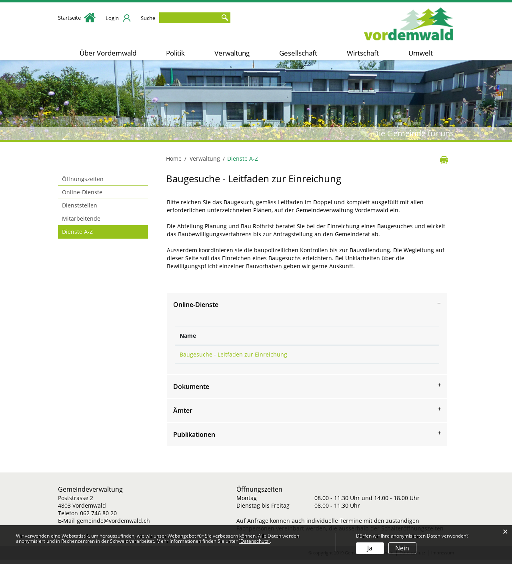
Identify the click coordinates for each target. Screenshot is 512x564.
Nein (402, 548)
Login (112, 18)
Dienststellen (79, 205)
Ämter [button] (182, 415)
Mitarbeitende (81, 218)
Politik (175, 53)
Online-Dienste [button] (195, 304)
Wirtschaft (363, 53)
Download (413, 357)
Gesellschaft (298, 53)
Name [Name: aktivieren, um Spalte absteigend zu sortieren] (188, 335)
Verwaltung (232, 53)
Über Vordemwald (108, 53)
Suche (148, 18)
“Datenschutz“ (254, 541)
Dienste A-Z (94, 231)
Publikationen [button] (194, 438)
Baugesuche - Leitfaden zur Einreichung (233, 354)
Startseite (77, 17)
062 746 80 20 (98, 517)
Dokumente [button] (191, 391)
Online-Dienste (82, 192)
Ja (369, 548)
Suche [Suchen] (224, 17)
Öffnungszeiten (83, 179)
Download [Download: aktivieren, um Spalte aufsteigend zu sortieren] (388, 335)
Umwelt (420, 53)
